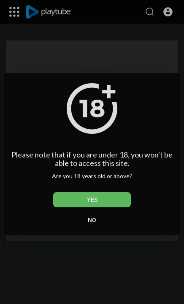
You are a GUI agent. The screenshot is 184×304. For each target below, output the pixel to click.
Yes (92, 199)
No (92, 220)
